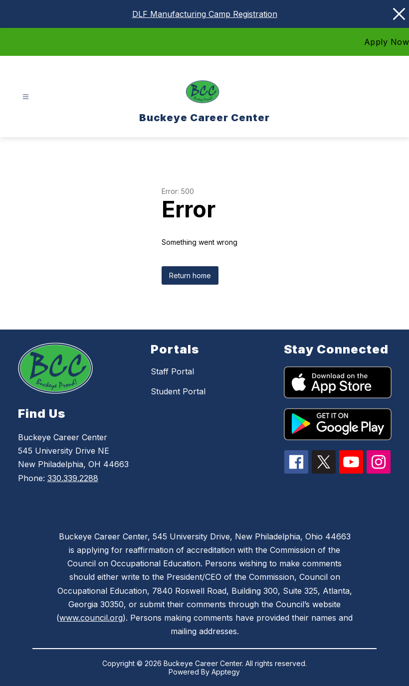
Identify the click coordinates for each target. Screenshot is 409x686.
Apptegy (225, 672)
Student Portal (178, 391)
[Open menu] (25, 97)
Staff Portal (172, 371)
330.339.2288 (72, 478)
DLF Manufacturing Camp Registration (204, 14)
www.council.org (91, 618)
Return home (190, 275)
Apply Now (386, 42)
